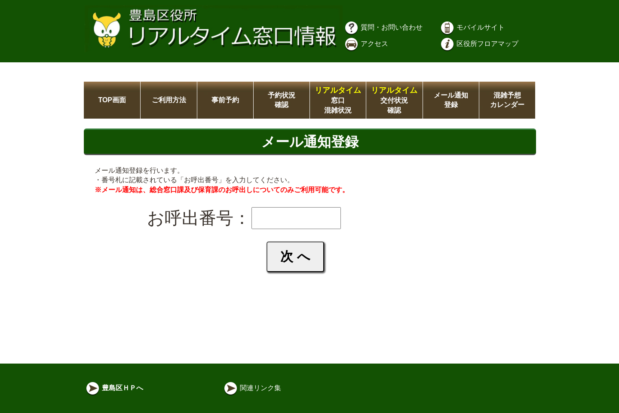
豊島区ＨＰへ (114, 388)
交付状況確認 (394, 100)
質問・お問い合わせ (383, 27)
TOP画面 (112, 100)
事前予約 (225, 100)
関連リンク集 (252, 388)
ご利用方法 (169, 100)
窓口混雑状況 (338, 100)
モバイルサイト (472, 27)
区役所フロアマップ (478, 43)
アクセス (365, 43)
